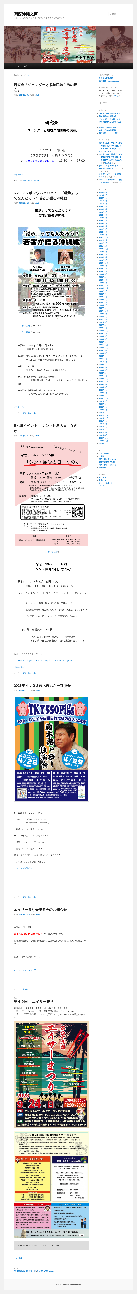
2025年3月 (103, 212)
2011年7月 (103, 427)
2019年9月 (103, 266)
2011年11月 (103, 415)
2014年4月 (103, 373)
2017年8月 (103, 314)
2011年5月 (103, 432)
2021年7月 (103, 240)
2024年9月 (103, 215)
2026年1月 (103, 195)
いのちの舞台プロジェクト (109, 113)
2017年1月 (103, 328)
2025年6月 (103, 207)
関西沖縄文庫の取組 (107, 462)
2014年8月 (103, 367)
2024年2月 (103, 223)
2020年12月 (103, 249)
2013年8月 (103, 387)
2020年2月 (103, 260)
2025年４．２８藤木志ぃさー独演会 (42, 686)
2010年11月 (103, 441)
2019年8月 (103, 269)
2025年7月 (103, 204)
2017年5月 (103, 322)
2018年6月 (103, 297)
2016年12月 (103, 331)
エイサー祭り (55, 1245)
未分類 (25, 989)
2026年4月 (103, 192)
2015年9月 (103, 350)
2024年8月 (103, 218)
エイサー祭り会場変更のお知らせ (40, 910)
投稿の (103, 480)
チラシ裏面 (25, 332)
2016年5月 (103, 339)
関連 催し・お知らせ (31, 181)
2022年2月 (103, 235)
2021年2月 (103, 246)
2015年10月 (103, 348)
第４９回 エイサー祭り (34, 1002)
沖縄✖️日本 (36, 1271)
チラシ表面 (25, 325)
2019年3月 (103, 280)
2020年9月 (103, 252)
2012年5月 (103, 410)
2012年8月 (103, 404)
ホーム (17, 66)
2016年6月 (103, 336)
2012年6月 (103, 407)
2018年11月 (103, 288)
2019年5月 (103, 274)
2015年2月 (103, 362)
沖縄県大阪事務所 (106, 78)
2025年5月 (103, 209)
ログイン (102, 477)
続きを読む (20, 174)
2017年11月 (103, 311)
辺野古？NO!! (49, 1271)
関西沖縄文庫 (26, 14)
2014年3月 (103, 376)
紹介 (25, 66)
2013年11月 (103, 381)
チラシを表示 (52, 551)
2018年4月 (103, 302)
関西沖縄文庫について (107, 459)
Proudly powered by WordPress (68, 1285)
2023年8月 (103, 226)
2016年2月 (103, 342)
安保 (30, 1271)
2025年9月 (103, 198)
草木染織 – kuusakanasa (109, 81)
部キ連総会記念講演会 (107, 116)
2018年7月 (103, 294)
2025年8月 (103, 201)
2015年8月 (103, 353)
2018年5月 (103, 300)
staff (28, 75)
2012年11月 (103, 398)
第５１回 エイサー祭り (109, 133)
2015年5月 (103, 359)
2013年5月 (103, 390)
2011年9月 (103, 421)
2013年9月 (103, 384)
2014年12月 (103, 365)
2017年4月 (103, 325)
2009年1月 (103, 444)
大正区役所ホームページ (25, 970)
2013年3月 (103, 393)
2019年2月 (103, 283)
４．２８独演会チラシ (26, 868)
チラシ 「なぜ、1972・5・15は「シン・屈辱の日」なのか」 (46, 660)
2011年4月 (103, 435)
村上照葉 (107, 151)
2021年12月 (103, 238)
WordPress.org (105, 486)
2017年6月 (103, 319)
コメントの (105, 483)
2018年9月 (103, 291)
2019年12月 (103, 263)
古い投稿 (18, 1258)
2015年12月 (103, 345)
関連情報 (102, 468)
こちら (115, 96)
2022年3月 (103, 232)
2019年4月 (103, 277)
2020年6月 (103, 257)
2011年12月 (103, 413)
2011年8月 (103, 424)
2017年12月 (103, 308)
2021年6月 (103, 243)
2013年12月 (103, 379)
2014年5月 (103, 370)
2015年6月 (103, 356)
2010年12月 (103, 438)
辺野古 (42, 1271)
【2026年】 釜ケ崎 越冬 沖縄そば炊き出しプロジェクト (110, 122)
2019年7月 (103, 271)
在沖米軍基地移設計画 (21, 1271)
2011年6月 (103, 430)
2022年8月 (103, 229)
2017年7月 (103, 317)
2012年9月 (103, 401)
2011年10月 (103, 418)
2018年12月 (103, 286)
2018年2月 (103, 305)
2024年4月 (103, 221)
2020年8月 (103, 255)
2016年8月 (103, 333)
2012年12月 (103, 396)
